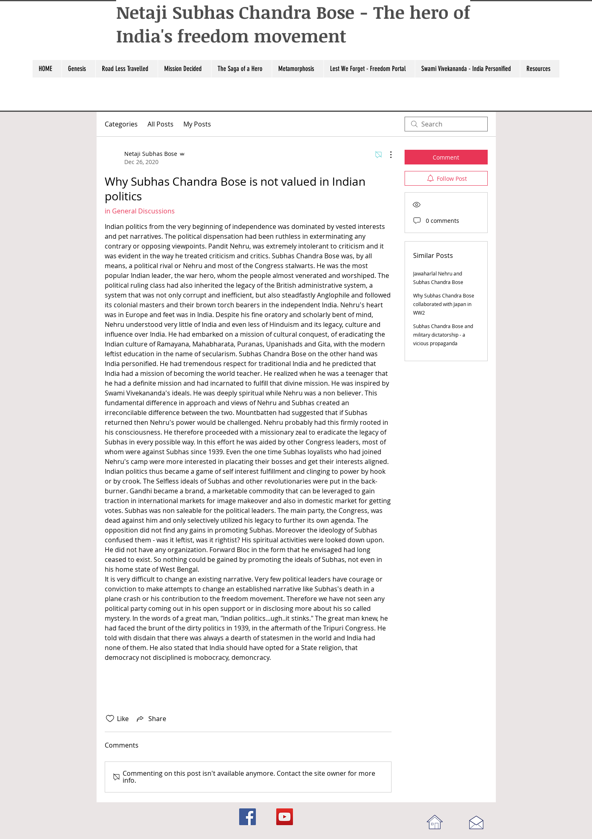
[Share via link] (150, 719)
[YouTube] (284, 816)
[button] (78, 69)
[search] (446, 124)
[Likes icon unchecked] (110, 719)
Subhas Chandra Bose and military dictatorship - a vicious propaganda (443, 334)
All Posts (160, 124)
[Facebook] (247, 816)
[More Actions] (387, 155)
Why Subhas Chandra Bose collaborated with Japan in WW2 (443, 304)
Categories (121, 124)
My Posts (197, 124)
